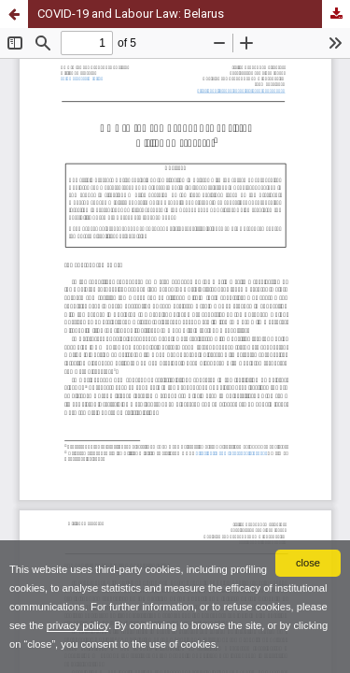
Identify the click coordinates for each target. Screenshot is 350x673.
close (308, 562)
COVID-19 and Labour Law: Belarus (130, 14)
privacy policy (77, 625)
